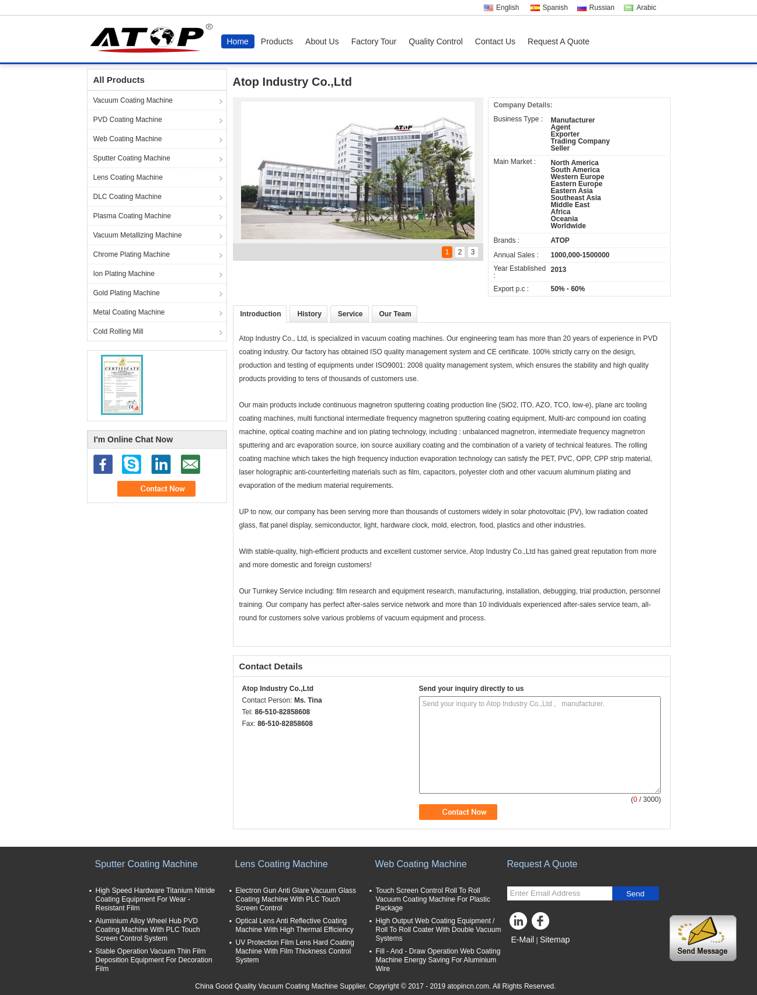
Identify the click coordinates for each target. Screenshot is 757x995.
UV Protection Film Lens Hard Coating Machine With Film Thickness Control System (295, 951)
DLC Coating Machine (127, 197)
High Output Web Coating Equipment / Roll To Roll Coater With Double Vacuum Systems (438, 929)
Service (350, 314)
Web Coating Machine (127, 139)
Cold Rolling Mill (118, 331)
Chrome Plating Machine (131, 254)
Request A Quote (558, 41)
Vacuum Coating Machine (133, 100)
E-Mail (523, 939)
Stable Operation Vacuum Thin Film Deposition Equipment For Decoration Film (154, 960)
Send (635, 893)
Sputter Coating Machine (131, 158)
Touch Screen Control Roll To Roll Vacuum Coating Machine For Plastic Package (433, 899)
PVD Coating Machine (127, 120)
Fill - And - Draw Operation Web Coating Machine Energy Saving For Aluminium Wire (438, 960)
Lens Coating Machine (128, 177)
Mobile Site (528, 954)
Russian (602, 8)
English (507, 8)
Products (277, 41)
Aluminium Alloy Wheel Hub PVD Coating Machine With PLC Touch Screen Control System (148, 929)
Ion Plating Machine (124, 274)
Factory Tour (374, 41)
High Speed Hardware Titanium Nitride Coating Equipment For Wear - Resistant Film (155, 899)
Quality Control (436, 41)
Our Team (395, 314)
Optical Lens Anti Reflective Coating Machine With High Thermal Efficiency (295, 925)
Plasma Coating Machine (132, 216)
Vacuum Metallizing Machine (137, 235)
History (309, 314)
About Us (322, 41)
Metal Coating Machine (129, 312)
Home (238, 41)
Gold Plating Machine (126, 293)
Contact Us (495, 41)
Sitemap (555, 939)
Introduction (260, 314)
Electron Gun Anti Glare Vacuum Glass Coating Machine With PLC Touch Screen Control (296, 899)
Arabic (646, 8)
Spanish (555, 8)
